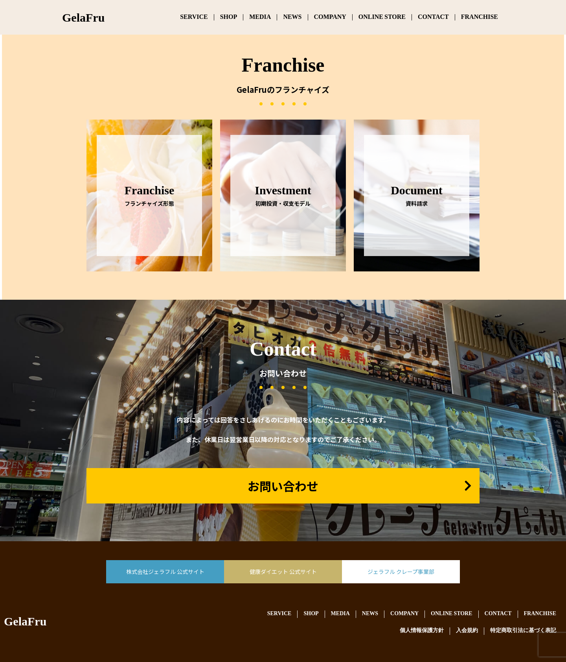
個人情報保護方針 (422, 631)
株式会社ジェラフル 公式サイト (165, 571)
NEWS (292, 17)
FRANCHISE (479, 17)
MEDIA (260, 17)
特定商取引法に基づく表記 (523, 631)
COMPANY (330, 17)
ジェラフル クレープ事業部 (401, 571)
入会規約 (467, 631)
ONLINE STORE (382, 17)
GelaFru (25, 623)
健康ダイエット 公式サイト (283, 571)
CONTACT (433, 17)
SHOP (228, 17)
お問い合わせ (283, 485)
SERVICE (194, 17)
